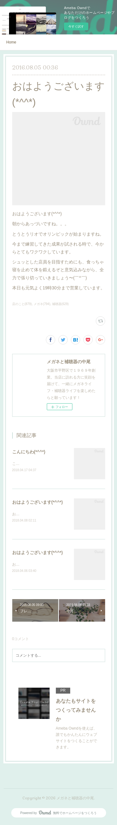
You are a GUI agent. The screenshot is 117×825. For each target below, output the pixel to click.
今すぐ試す (76, 26)
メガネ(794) (42, 304)
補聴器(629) (60, 304)
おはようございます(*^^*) (37, 502)
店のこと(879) (22, 304)
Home (11, 42)
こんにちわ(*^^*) (29, 451)
